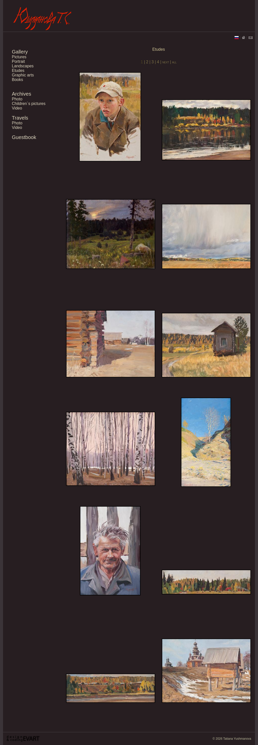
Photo (17, 99)
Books (17, 79)
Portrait (18, 61)
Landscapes (23, 66)
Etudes (18, 70)
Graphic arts (23, 75)
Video (17, 108)
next (166, 62)
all (174, 62)
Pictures (19, 57)
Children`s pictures (28, 103)
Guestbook (24, 137)
